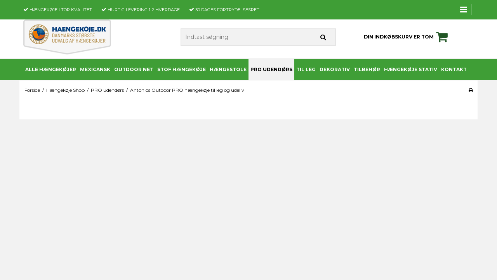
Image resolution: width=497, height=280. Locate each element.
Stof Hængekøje (181, 69)
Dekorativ (335, 69)
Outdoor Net (133, 69)
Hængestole (228, 69)
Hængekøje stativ (410, 69)
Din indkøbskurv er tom (407, 37)
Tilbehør (367, 69)
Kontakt (454, 69)
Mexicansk (95, 69)
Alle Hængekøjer (50, 69)
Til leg (306, 69)
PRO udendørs (271, 69)
